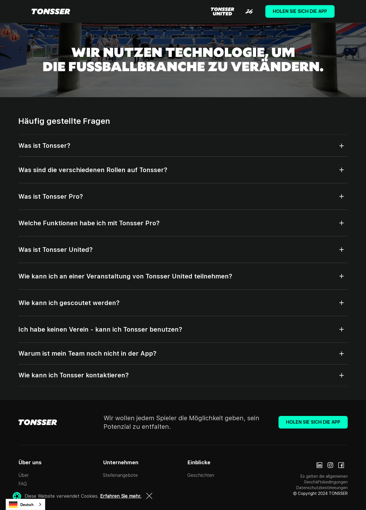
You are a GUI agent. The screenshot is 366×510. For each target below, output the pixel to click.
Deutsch (21, 504)
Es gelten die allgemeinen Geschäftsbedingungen (324, 479)
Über (23, 475)
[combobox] (25, 504)
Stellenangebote (120, 475)
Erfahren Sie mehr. (120, 496)
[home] (50, 11)
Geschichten (200, 475)
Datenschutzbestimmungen (322, 487)
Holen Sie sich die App (300, 11)
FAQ (22, 484)
